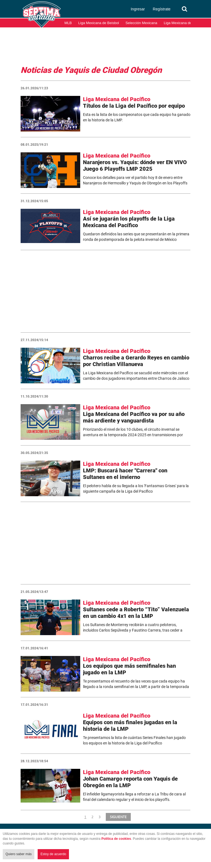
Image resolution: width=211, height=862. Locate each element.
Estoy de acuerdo (53, 854)
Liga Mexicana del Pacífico (185, 23)
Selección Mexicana (141, 23)
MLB (68, 23)
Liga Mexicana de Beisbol (98, 23)
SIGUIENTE (118, 817)
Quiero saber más (18, 854)
